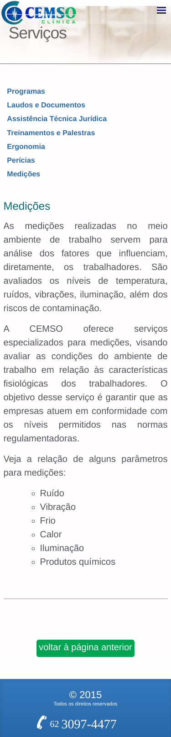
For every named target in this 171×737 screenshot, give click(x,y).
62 (83, 574)
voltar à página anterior (85, 503)
